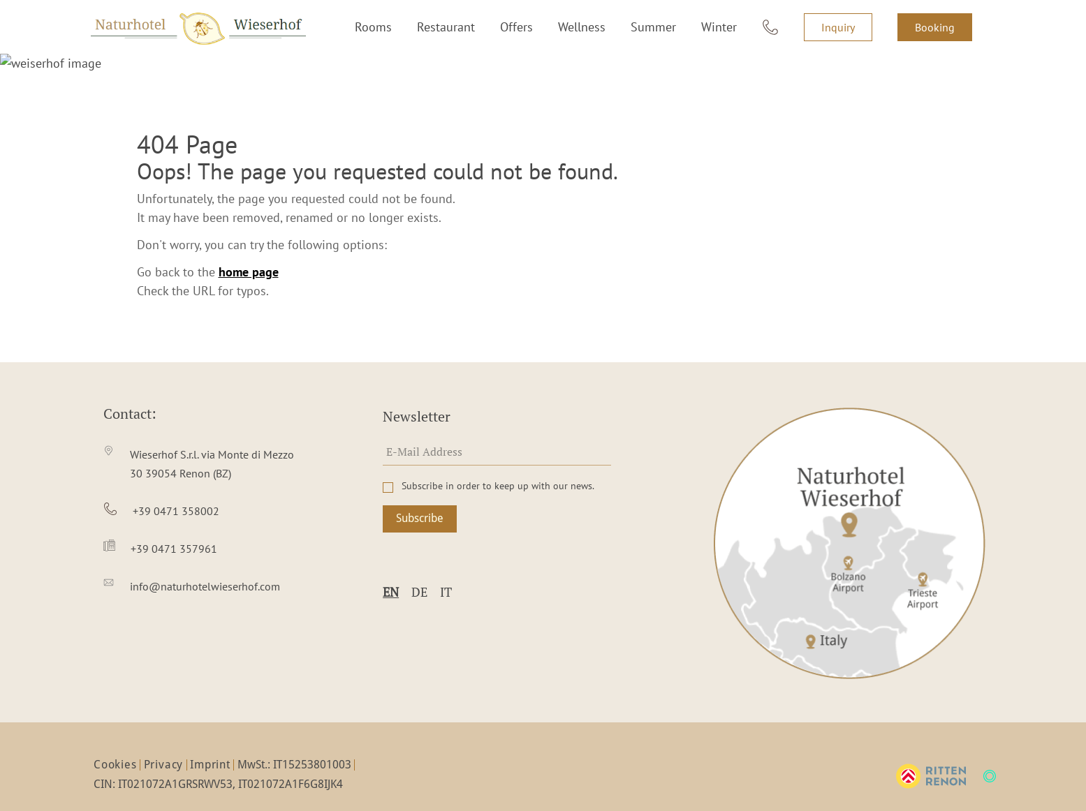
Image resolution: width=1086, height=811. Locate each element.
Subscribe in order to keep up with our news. (498, 467)
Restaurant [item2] (446, 27)
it (446, 573)
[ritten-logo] (931, 757)
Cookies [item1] (115, 746)
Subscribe (419, 499)
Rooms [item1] (373, 27)
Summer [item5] (653, 27)
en (391, 573)
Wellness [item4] (582, 27)
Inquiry (838, 27)
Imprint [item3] (210, 746)
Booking (935, 27)
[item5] (199, 567)
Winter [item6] (719, 27)
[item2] (199, 445)
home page (249, 253)
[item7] (770, 27)
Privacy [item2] (164, 746)
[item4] (199, 530)
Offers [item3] (516, 27)
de (419, 573)
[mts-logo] (989, 757)
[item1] (850, 523)
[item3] (199, 492)
